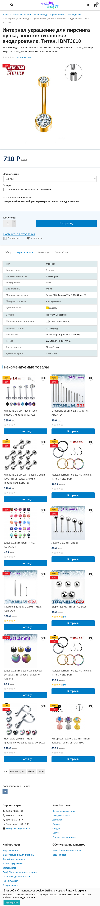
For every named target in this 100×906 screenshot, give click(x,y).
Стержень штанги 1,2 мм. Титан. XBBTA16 (23, 608)
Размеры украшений (13, 863)
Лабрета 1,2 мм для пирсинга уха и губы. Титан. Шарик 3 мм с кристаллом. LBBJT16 (24, 478)
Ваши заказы (59, 855)
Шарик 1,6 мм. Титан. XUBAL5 (69, 606)
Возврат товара (10, 885)
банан (31, 771)
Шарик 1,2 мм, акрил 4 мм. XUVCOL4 (19, 544)
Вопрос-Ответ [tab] (62, 252)
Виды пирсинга (10, 850)
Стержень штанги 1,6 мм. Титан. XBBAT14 (70, 412)
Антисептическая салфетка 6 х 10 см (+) (30, 189)
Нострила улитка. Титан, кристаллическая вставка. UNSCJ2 (24, 740)
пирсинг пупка (17, 771)
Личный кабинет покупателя (67, 850)
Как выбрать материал (14, 859)
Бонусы (56, 833)
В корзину (66, 223)
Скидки (56, 828)
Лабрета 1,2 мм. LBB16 (65, 542)
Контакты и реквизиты (64, 811)
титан (41, 771)
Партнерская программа (65, 837)
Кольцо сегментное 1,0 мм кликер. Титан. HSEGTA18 (72, 672)
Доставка (57, 819)
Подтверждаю (12, 902)
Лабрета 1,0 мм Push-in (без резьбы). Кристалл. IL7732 (20, 412)
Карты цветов (9, 868)
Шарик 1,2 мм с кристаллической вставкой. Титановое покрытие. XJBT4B (23, 674)
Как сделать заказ (62, 815)
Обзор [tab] (8, 252)
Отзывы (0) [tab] (43, 252)
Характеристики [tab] (25, 252)
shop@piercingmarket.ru (18, 828)
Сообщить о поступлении (19, 234)
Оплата (56, 824)
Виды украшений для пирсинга (18, 855)
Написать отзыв (23, 57)
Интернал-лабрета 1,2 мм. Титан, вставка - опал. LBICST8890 (71, 740)
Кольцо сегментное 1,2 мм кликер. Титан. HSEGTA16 (72, 476)
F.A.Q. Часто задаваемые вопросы (20, 872)
